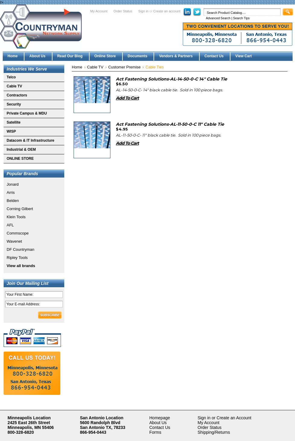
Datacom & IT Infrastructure (30, 140)
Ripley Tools (17, 257)
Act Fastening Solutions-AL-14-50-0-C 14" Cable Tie (171, 79)
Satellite (14, 122)
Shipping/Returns (214, 432)
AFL (10, 225)
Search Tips (241, 18)
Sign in (143, 11)
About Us (158, 422)
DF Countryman (20, 249)
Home (77, 67)
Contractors (17, 95)
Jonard (13, 184)
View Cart (243, 56)
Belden (13, 200)
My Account (98, 11)
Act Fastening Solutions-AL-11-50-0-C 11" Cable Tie (170, 124)
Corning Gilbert (20, 208)
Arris (11, 192)
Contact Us (159, 427)
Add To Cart (127, 98)
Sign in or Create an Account (224, 417)
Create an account (166, 11)
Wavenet (14, 241)
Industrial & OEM (21, 149)
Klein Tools (16, 217)
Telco (11, 77)
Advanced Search (218, 18)
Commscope (18, 233)
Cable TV (14, 86)
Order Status (122, 11)
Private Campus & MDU (27, 113)
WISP (11, 131)
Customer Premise (124, 67)
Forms (155, 432)
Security (14, 104)
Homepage (159, 417)
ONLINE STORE (20, 158)
